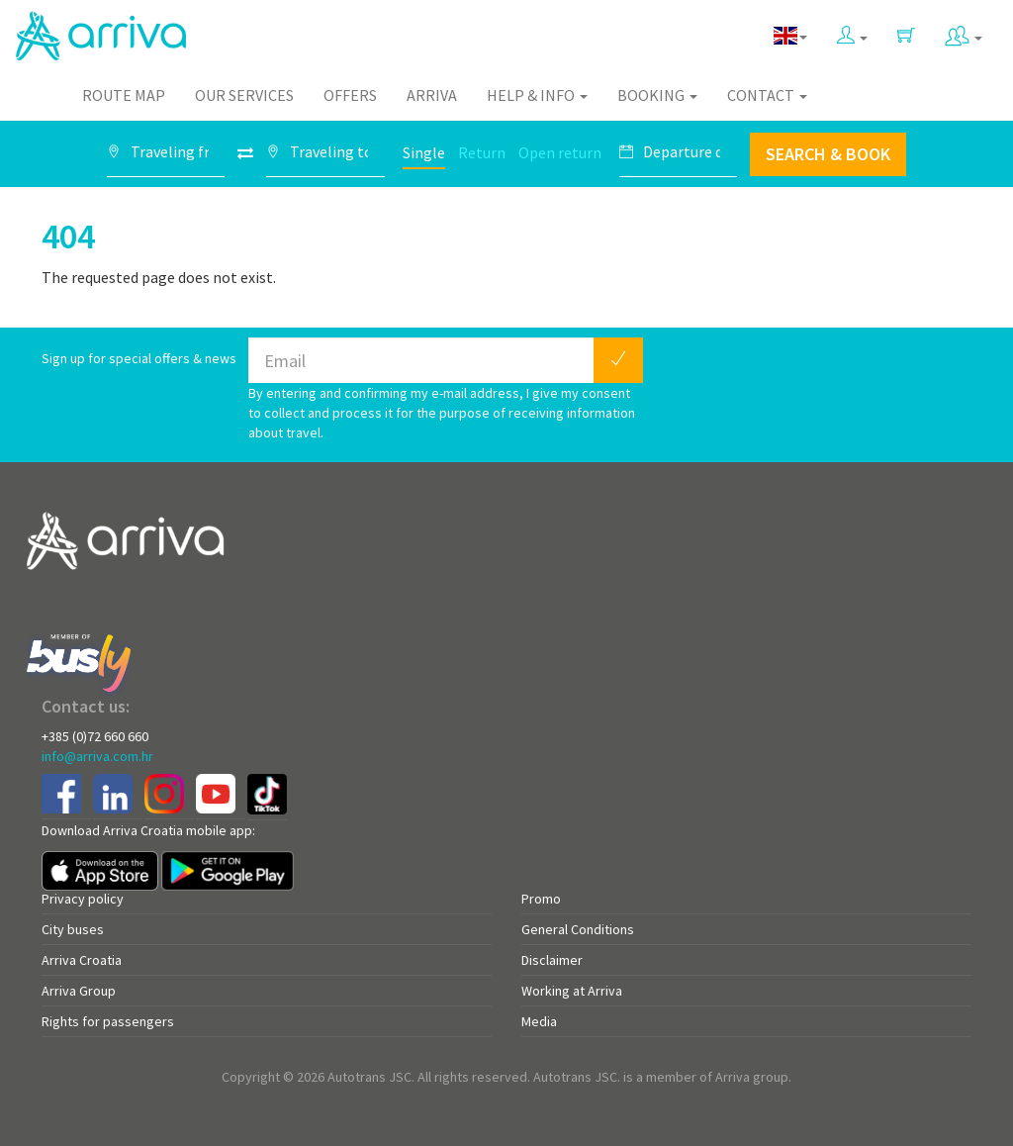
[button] (852, 31)
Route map (123, 95)
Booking (657, 95)
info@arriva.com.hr (97, 756)
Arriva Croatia (82, 960)
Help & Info (537, 95)
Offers (350, 95)
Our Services (244, 95)
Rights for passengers (108, 1021)
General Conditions (577, 929)
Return (482, 152)
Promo (541, 898)
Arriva (432, 95)
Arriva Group (79, 991)
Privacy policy (83, 898)
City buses (73, 929)
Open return (559, 152)
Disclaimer (552, 960)
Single (424, 152)
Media (539, 1021)
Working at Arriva (571, 991)
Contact (767, 95)
